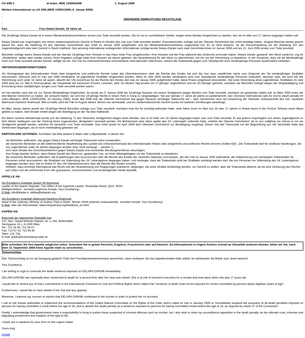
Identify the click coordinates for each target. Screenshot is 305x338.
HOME (6, 334)
